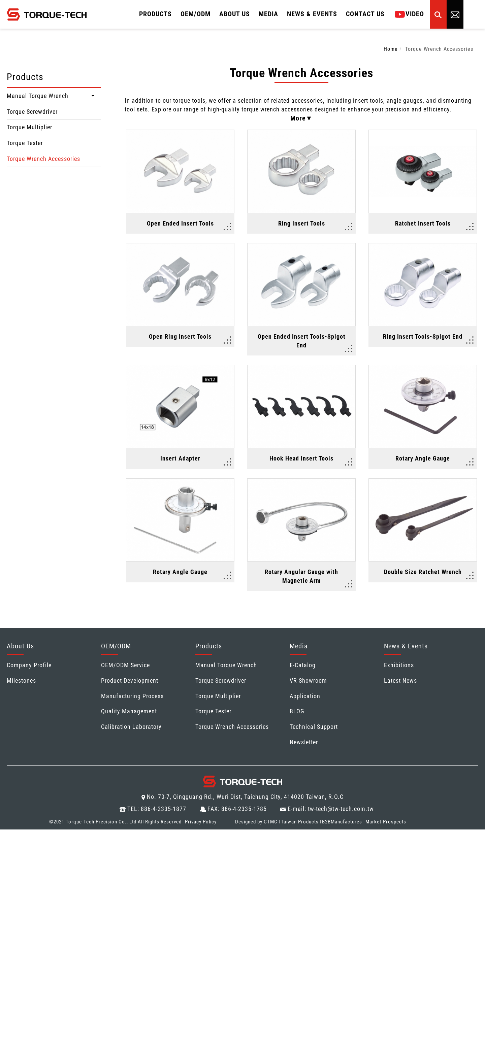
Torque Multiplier (29, 127)
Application (305, 696)
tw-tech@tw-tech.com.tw (341, 809)
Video (409, 14)
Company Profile (29, 665)
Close (7, 834)
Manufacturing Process (132, 696)
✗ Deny (10, 859)
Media (299, 646)
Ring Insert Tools (301, 223)
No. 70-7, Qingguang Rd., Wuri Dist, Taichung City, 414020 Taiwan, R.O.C (245, 797)
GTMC (271, 822)
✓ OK (221, 1048)
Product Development (129, 680)
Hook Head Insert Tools (301, 458)
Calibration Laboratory (131, 727)
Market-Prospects (385, 822)
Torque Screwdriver (32, 111)
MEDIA (268, 14)
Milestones (21, 680)
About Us (234, 14)
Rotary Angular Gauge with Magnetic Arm (301, 576)
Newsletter (304, 742)
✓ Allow (11, 851)
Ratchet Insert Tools (423, 223)
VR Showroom (308, 680)
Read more (17, 911)
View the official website (68, 911)
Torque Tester (25, 142)
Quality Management (129, 711)
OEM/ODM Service (125, 665)
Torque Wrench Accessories (43, 158)
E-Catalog (303, 665)
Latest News (400, 680)
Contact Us (365, 14)
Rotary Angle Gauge (422, 458)
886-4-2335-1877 (163, 809)
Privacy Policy (201, 822)
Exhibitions (399, 665)
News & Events (312, 14)
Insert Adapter (180, 458)
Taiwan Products (300, 822)
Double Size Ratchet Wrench (423, 572)
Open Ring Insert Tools (180, 336)
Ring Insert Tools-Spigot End (422, 336)
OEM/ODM (196, 14)
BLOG (297, 711)
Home (391, 49)
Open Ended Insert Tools (180, 223)
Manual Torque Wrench (37, 95)
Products (155, 14)
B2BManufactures (342, 822)
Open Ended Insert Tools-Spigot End (302, 341)
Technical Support (314, 727)
